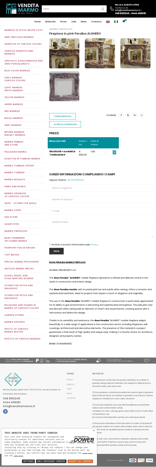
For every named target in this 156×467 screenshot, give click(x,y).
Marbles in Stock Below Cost (23, 30)
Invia (56, 251)
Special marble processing (21, 262)
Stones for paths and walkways (18, 287)
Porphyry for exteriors (19, 248)
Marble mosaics (14, 179)
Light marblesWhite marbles (13, 89)
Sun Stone (11, 217)
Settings (28, 461)
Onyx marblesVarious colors (14, 79)
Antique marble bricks (19, 269)
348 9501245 (122, 13)
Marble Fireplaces (15, 231)
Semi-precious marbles (19, 37)
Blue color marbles (17, 71)
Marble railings (14, 322)
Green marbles (13, 104)
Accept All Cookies (80, 461)
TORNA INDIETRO (62, 116)
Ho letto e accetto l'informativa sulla (75, 245)
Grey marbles (12, 125)
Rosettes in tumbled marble (22, 158)
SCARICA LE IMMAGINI (65, 124)
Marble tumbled (14, 172)
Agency (70, 384)
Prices (63, 21)
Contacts (96, 21)
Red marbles (12, 111)
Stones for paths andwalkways (18, 297)
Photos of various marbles (22, 339)
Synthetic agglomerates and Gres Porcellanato (23, 63)
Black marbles (13, 118)
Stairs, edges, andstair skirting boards (18, 277)
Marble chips (12, 210)
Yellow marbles (14, 97)
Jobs (74, 21)
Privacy (94, 245)
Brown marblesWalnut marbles (14, 134)
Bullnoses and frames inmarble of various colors (21, 307)
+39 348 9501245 (75, 180)
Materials (50, 21)
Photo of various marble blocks (16, 331)
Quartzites (11, 224)
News (84, 21)
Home (37, 21)
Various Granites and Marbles (18, 53)
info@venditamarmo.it (19, 406)
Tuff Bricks (11, 255)
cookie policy (18, 456)
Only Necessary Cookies (51, 461)
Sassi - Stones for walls (20, 203)
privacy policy (87, 453)
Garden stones (14, 315)
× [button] (94, 430)
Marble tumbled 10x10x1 (19, 165)
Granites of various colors (23, 44)
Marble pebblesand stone (13, 144)
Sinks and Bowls (15, 186)
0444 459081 (138, 13)
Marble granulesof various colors (16, 195)
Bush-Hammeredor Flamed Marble (15, 240)
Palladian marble (15, 152)
